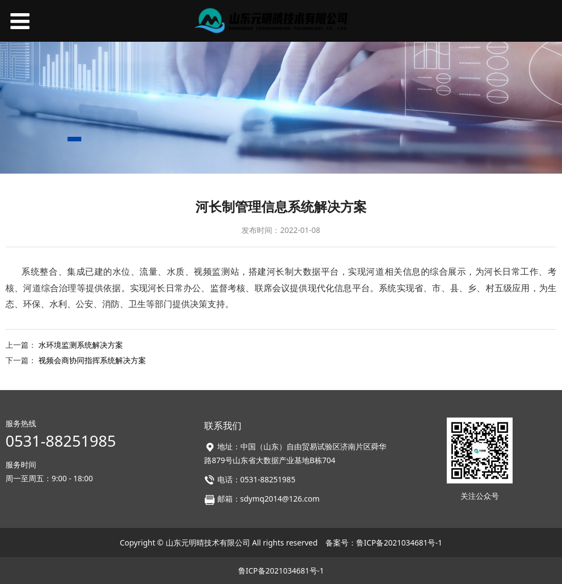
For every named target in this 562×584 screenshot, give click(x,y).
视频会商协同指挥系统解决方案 (92, 360)
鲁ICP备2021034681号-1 (399, 542)
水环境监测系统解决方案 (80, 345)
